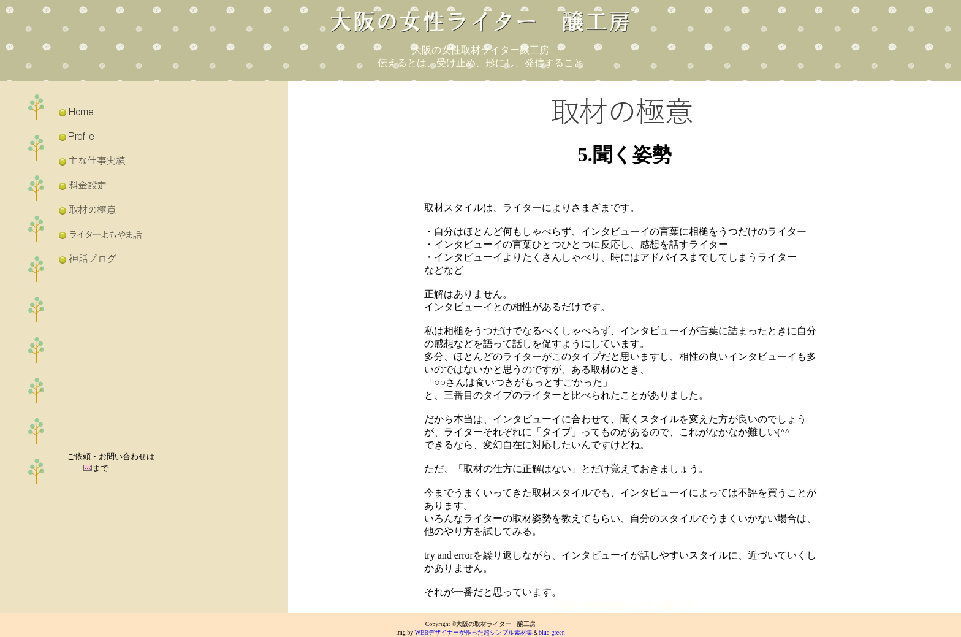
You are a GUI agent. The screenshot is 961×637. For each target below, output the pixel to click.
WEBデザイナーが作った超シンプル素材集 (474, 632)
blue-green (552, 632)
